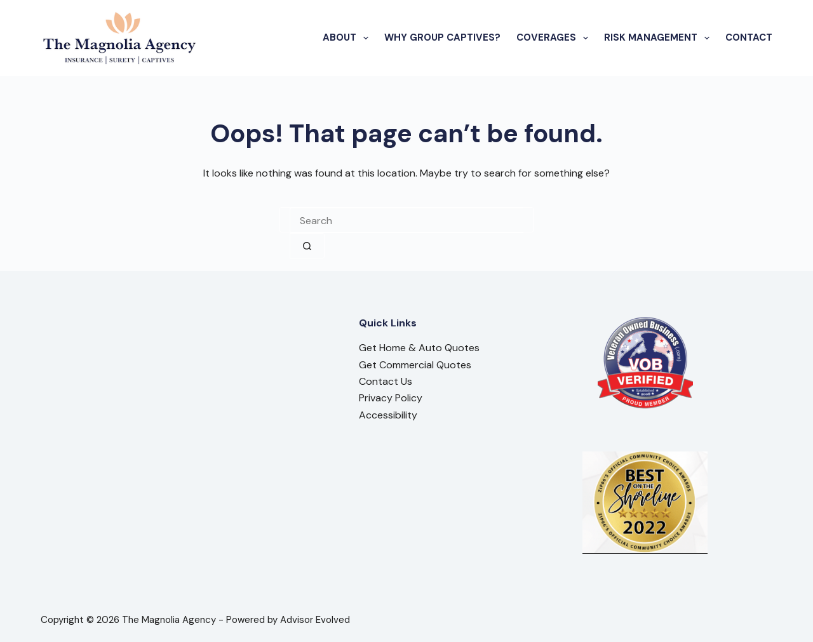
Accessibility (388, 415)
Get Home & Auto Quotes (419, 347)
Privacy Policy (390, 398)
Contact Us (385, 381)
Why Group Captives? (442, 37)
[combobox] (406, 220)
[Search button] (307, 245)
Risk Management (659, 38)
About (348, 38)
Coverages (554, 38)
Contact (748, 37)
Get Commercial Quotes (415, 364)
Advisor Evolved (315, 619)
